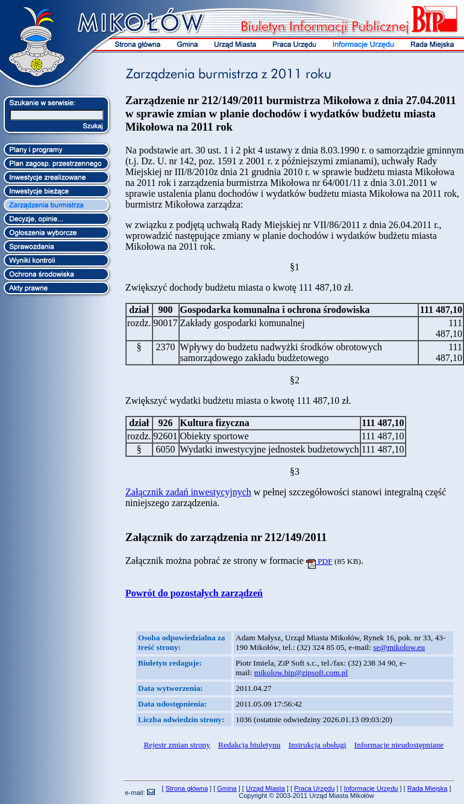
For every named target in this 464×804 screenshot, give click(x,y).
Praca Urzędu (314, 788)
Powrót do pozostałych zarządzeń (194, 593)
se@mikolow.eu (399, 647)
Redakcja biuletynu (249, 744)
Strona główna (187, 788)
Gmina (226, 788)
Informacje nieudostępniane (399, 744)
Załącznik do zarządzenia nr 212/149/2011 (226, 537)
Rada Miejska (427, 788)
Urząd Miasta (265, 788)
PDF (319, 561)
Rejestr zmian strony (176, 744)
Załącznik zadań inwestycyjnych (188, 492)
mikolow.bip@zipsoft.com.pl (301, 672)
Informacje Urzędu (371, 788)
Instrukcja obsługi (317, 744)
